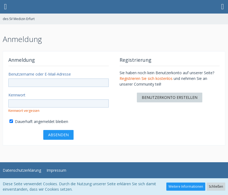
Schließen (216, 186)
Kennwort (16, 95)
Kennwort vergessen (23, 110)
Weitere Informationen (185, 186)
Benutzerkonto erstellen (169, 97)
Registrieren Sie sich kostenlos (146, 78)
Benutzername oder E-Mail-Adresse (39, 74)
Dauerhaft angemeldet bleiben (38, 121)
